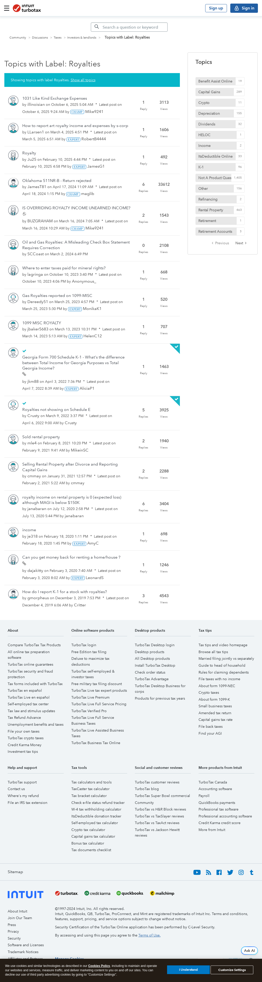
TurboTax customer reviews (157, 782)
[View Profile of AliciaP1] (87, 388)
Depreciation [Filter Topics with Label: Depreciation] (209, 113)
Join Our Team (20, 918)
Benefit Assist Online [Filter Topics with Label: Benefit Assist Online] (215, 81)
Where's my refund (23, 795)
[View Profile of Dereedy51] (37, 301)
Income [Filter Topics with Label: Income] (204, 145)
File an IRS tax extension (27, 802)
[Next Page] (241, 243)
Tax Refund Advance (24, 717)
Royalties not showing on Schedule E (56, 409)
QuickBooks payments (217, 802)
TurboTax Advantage (152, 679)
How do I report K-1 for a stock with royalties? (64, 591)
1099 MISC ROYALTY (41, 322)
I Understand (188, 970)
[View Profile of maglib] (87, 193)
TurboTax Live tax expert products (99, 690)
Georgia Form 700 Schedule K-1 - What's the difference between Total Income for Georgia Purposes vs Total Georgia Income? (73, 363)
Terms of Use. (149, 935)
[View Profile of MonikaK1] (92, 308)
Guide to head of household (222, 665)
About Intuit (17, 911)
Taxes (57, 38)
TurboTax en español (25, 690)
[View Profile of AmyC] (93, 543)
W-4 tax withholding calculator (96, 809)
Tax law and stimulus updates (31, 711)
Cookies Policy (99, 966)
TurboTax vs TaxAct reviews (157, 823)
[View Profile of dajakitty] (35, 570)
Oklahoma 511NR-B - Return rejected (56, 180)
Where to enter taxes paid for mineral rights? (64, 267)
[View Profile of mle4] (32, 443)
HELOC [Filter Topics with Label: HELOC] (204, 135)
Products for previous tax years (160, 698)
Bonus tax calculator (87, 843)
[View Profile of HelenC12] (92, 335)
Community (17, 38)
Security (14, 938)
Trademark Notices (23, 952)
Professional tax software (218, 809)
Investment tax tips (23, 751)
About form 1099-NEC (217, 686)
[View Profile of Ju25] (31, 159)
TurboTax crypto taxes (25, 738)
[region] (131, 970)
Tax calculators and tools (91, 782)
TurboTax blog (147, 789)
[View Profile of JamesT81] (36, 186)
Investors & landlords (81, 38)
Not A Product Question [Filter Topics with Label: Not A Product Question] (218, 178)
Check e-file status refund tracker (98, 802)
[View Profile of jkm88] (33, 381)
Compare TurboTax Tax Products (34, 645)
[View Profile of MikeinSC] (80, 450)
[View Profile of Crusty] (33, 415)
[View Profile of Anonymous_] (84, 281)
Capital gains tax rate (216, 719)
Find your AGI (210, 733)
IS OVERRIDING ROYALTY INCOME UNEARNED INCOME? (76, 207)
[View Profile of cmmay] (34, 475)
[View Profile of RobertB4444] (93, 138)
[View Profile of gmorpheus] (38, 597)
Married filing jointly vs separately (226, 658)
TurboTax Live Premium (90, 697)
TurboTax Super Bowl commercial (162, 795)
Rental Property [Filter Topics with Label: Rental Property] (210, 210)
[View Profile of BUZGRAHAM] (40, 220)
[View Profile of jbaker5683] (37, 329)
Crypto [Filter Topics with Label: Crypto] (204, 102)
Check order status (150, 672)
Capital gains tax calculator (93, 836)
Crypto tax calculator (88, 829)
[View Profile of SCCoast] (35, 253)
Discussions (40, 38)
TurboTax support (22, 782)
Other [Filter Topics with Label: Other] (203, 188)
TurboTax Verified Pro (89, 711)
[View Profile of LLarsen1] (35, 132)
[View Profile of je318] (32, 536)
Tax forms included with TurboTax (35, 683)
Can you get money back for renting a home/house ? (71, 557)
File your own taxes (23, 731)
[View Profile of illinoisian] (36, 104)
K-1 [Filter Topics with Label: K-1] (201, 167)
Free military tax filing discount (96, 683)
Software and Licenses (26, 945)
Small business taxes (215, 706)
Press (12, 924)
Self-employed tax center (28, 704)
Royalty (29, 153)
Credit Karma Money (24, 745)
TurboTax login (83, 645)
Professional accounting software (225, 816)
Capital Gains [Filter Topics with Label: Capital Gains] (209, 92)
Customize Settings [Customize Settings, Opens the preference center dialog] (232, 970)
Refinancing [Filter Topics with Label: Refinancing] (207, 199)
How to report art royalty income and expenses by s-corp (75, 125)
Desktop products (149, 652)
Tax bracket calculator (89, 795)
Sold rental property (41, 436)
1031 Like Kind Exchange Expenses (54, 98)
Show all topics (83, 80)
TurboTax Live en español (29, 697)
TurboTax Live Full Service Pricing (98, 704)
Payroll (204, 795)
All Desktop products (152, 658)
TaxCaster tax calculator (90, 789)
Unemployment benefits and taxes (35, 724)
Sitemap (15, 871)
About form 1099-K (214, 699)
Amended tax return (215, 713)
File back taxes (211, 726)
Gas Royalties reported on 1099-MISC (57, 295)
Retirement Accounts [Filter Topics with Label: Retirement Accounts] (215, 231)
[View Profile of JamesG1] (96, 166)
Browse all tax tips (213, 652)
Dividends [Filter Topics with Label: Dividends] (206, 124)
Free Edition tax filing (88, 652)
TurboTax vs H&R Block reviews (160, 809)
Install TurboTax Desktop (155, 665)
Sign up (216, 8)
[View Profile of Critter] (80, 605)
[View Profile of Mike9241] (94, 111)
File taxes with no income (219, 679)
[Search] (129, 27)
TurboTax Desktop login (154, 645)
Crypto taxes (209, 692)
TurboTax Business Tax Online (95, 743)
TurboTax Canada (213, 782)
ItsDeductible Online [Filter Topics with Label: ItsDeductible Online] (215, 156)
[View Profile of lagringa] (35, 274)
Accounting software (215, 789)
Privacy (13, 931)
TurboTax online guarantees (30, 664)
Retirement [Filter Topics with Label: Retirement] (207, 220)
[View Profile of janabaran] (36, 508)
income (29, 529)
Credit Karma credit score (220, 823)
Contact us (16, 789)
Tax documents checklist (91, 850)
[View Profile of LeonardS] (95, 577)
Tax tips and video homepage (223, 645)
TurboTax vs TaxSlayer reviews (159, 816)
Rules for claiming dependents (224, 672)
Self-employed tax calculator (94, 823)
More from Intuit (212, 829)
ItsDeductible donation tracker (96, 816)
